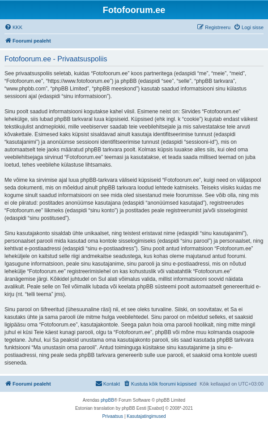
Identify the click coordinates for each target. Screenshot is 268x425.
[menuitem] (13, 27)
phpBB (107, 400)
